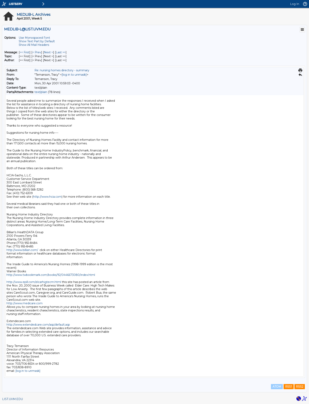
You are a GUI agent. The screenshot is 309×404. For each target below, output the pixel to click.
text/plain (40, 92)
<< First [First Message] (25, 52)
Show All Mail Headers (34, 45)
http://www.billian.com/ (22, 250)
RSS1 (288, 386)
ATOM (277, 386)
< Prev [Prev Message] (36, 52)
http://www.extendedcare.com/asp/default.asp (38, 324)
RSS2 (299, 386)
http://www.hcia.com (47, 196)
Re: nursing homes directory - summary (61, 70)
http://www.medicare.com (25, 303)
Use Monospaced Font (34, 37)
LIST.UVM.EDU (12, 399)
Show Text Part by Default (37, 41)
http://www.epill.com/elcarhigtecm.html (34, 282)
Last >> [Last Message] (61, 52)
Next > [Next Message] (48, 52)
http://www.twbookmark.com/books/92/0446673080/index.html (51, 275)
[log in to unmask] (74, 74)
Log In (294, 4)
